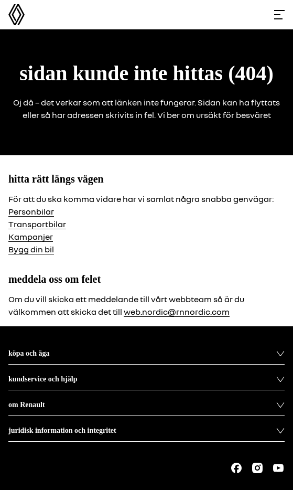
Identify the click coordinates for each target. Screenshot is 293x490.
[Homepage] (16, 14)
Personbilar (31, 211)
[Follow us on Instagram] (257, 468)
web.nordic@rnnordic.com (177, 311)
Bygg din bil (31, 249)
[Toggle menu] (279, 14)
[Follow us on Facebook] (236, 468)
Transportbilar (37, 224)
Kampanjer (30, 236)
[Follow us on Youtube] (278, 468)
